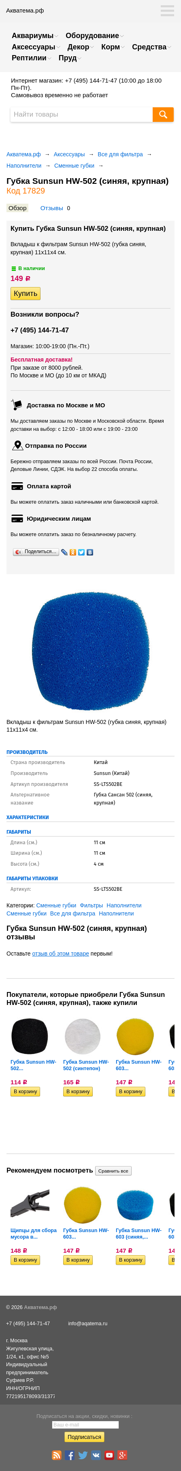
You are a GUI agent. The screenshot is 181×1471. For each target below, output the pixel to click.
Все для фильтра (120, 154)
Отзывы (51, 207)
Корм (110, 47)
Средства (149, 47)
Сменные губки (74, 165)
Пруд (68, 58)
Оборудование (92, 36)
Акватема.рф (23, 154)
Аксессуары (33, 47)
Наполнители (23, 165)
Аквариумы (32, 36)
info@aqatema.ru (88, 1323)
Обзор (17, 207)
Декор (78, 47)
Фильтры (91, 905)
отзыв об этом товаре (60, 953)
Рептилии (29, 58)
